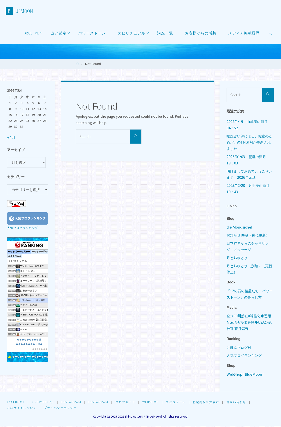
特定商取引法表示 (209, 402)
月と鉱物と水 (237, 257)
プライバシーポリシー (60, 409)
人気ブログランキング (22, 228)
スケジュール (178, 402)
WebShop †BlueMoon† (245, 374)
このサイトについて (22, 409)
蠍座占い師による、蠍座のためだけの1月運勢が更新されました (249, 142)
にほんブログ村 (239, 347)
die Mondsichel (239, 227)
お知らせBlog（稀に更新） (248, 235)
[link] (270, 33)
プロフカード (127, 402)
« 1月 (11, 137)
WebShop (152, 402)
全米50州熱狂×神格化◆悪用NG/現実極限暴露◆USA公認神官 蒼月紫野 (249, 322)
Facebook (16, 402)
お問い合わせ (240, 402)
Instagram (72, 402)
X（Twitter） (43, 402)
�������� (41, 349)
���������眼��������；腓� (29, 341)
